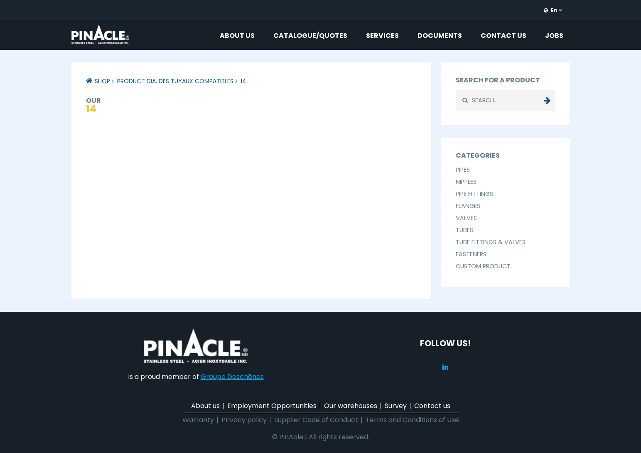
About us (237, 35)
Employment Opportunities (272, 406)
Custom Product (483, 266)
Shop (102, 81)
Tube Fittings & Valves (491, 242)
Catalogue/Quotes (310, 35)
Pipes (463, 170)
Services (382, 35)
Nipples (466, 182)
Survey (396, 406)
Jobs (554, 35)
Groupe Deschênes (232, 376)
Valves (466, 218)
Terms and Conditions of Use (412, 420)
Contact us (503, 35)
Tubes (464, 230)
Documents (440, 35)
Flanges (468, 206)
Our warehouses (350, 406)
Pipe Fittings (474, 194)
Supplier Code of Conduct (316, 420)
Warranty (198, 420)
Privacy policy (244, 420)
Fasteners (471, 254)
